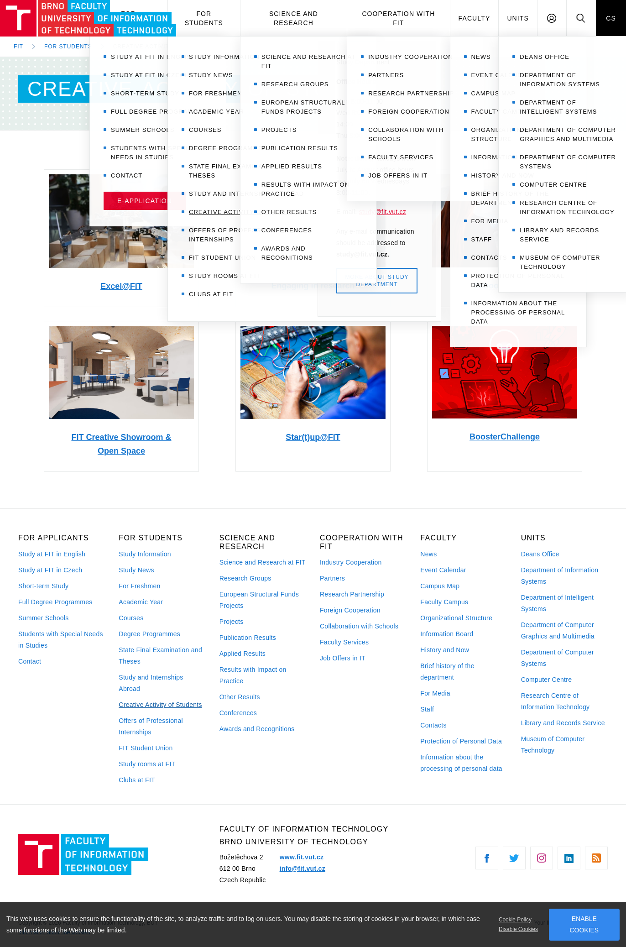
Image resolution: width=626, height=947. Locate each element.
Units (518, 18)
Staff (427, 709)
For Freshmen (139, 586)
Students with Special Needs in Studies (60, 639)
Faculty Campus (444, 602)
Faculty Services (344, 642)
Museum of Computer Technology (553, 744)
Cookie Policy (515, 919)
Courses (131, 618)
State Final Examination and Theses (160, 655)
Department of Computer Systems (557, 658)
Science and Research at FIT (262, 562)
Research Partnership (352, 594)
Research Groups (245, 578)
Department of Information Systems (560, 575)
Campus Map (439, 586)
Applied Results (242, 653)
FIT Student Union (145, 748)
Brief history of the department (447, 671)
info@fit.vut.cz (302, 868)
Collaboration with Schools (359, 626)
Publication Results (247, 637)
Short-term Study (43, 586)
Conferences (238, 713)
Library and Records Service (563, 723)
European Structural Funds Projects (259, 600)
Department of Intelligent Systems (557, 603)
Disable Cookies (518, 929)
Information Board (446, 634)
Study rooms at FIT (147, 764)
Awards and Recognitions (257, 728)
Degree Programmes (149, 634)
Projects (231, 621)
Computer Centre (546, 679)
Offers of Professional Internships (151, 726)
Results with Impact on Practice (253, 675)
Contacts (433, 725)
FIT (18, 46)
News (428, 554)
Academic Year (141, 602)
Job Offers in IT (342, 658)
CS (611, 18)
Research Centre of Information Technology (555, 701)
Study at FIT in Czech (50, 570)
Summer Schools (43, 618)
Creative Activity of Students (160, 704)
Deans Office (540, 554)
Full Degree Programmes (55, 602)
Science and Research (293, 18)
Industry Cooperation (351, 562)
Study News (136, 570)
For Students (204, 18)
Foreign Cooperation (350, 610)
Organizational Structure (456, 618)
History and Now (444, 650)
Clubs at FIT (137, 780)
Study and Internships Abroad (151, 683)
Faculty (474, 18)
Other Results (239, 697)
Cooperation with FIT (398, 18)
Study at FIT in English (51, 554)
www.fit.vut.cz (302, 857)
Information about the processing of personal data (461, 762)
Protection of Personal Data (461, 741)
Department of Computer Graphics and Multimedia (558, 630)
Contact (29, 661)
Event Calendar (443, 570)
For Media (435, 693)
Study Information (145, 554)
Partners (332, 578)
